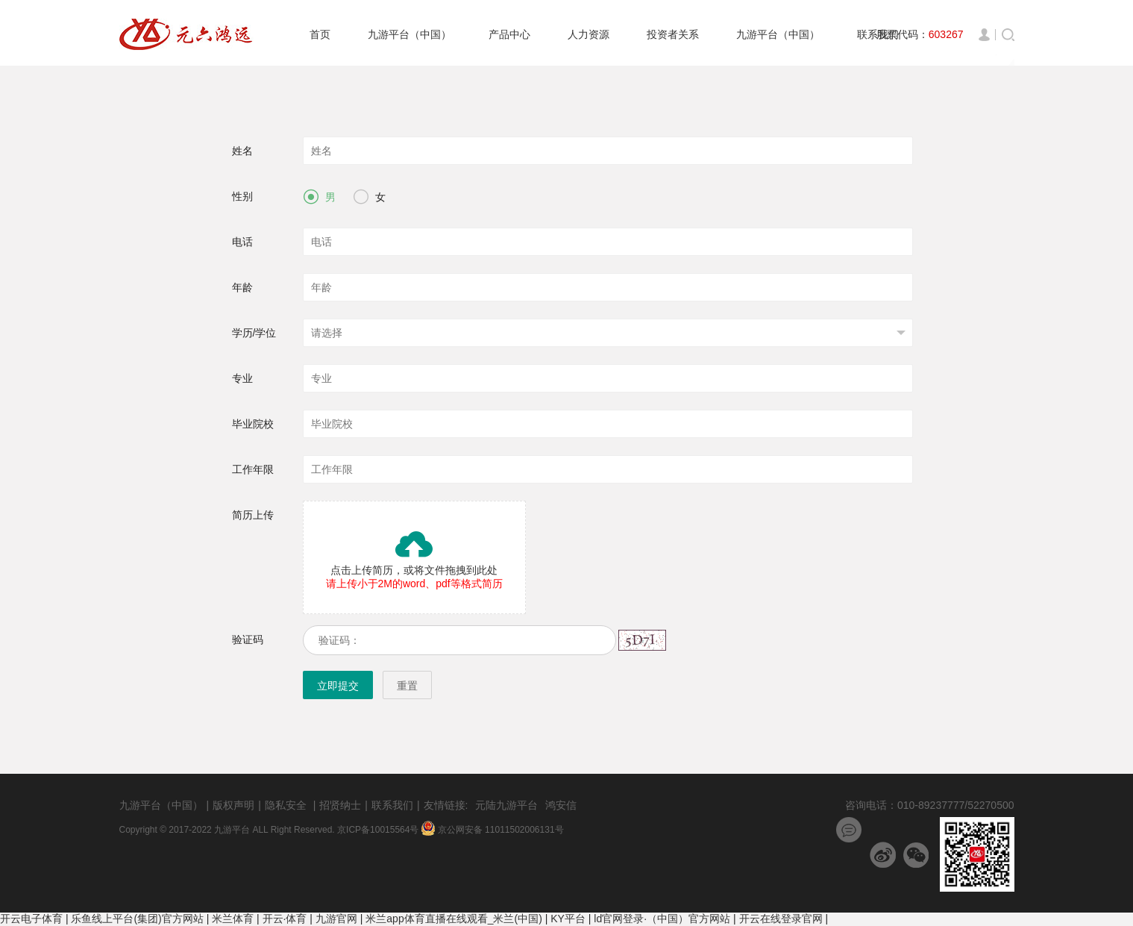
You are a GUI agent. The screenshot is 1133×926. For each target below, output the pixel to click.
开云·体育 (285, 919)
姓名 (242, 151)
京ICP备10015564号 (379, 830)
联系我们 (392, 805)
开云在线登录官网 (781, 919)
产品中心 (509, 34)
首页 (320, 34)
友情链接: (446, 805)
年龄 (242, 287)
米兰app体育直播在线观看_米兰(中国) (453, 919)
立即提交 (338, 686)
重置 (407, 686)
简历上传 (253, 515)
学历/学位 (254, 333)
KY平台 (568, 919)
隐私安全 (286, 805)
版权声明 (233, 805)
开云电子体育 (31, 919)
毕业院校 (253, 424)
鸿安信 (561, 805)
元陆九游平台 (506, 805)
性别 (242, 196)
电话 (242, 242)
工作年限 (253, 469)
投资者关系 (673, 34)
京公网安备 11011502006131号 (492, 830)
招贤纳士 (340, 805)
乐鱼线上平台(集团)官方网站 (137, 919)
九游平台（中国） (409, 34)
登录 (987, 34)
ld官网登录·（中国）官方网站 (662, 919)
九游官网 (336, 919)
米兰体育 (233, 919)
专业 (242, 378)
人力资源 (588, 34)
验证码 (247, 639)
